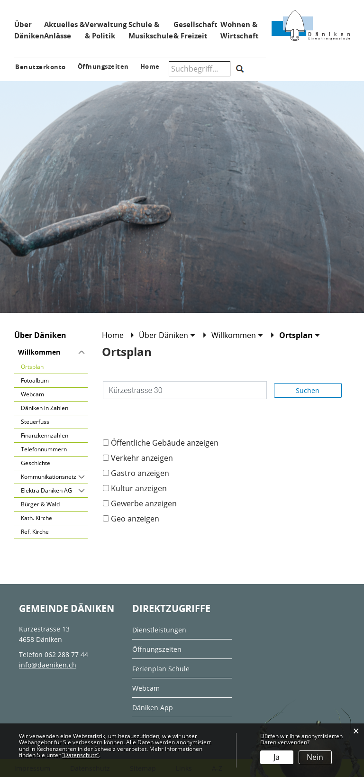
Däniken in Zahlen (44, 408)
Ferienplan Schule (161, 668)
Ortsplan (49, 366)
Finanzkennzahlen (44, 435)
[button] (167, 335)
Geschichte (35, 463)
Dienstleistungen (159, 629)
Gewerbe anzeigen (144, 503)
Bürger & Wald (40, 504)
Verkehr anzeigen (142, 458)
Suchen (307, 390)
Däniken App (152, 707)
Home (113, 335)
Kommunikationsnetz (48, 477)
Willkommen (39, 352)
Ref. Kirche (35, 532)
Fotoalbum (35, 380)
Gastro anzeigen (140, 473)
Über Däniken (40, 335)
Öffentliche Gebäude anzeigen (164, 443)
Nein (315, 757)
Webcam (32, 394)
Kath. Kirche (36, 518)
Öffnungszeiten (157, 649)
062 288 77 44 (66, 654)
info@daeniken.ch (47, 664)
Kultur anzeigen (139, 488)
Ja (276, 757)
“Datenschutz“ (80, 755)
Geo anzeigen (135, 518)
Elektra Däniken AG (46, 490)
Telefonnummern (44, 449)
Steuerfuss (35, 422)
